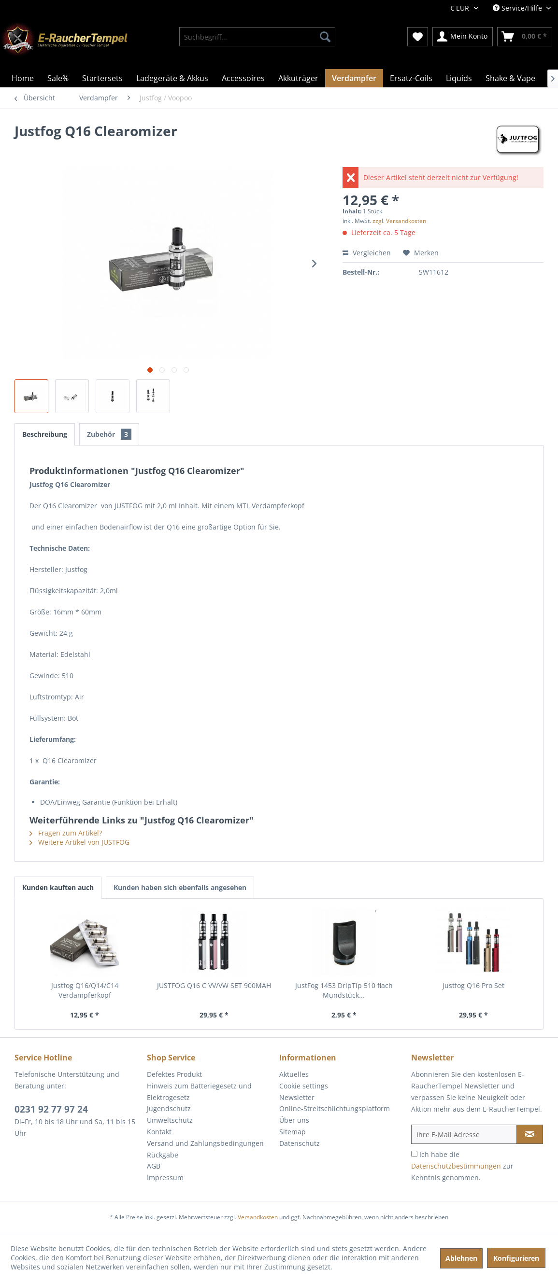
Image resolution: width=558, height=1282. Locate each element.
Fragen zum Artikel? (65, 832)
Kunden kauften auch (58, 887)
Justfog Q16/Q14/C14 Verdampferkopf (84, 990)
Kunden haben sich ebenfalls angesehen (180, 887)
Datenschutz (299, 1143)
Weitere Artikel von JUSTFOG (79, 842)
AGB (153, 1166)
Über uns (294, 1120)
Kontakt (159, 1131)
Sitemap (292, 1131)
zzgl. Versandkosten (399, 221)
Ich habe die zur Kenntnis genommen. (462, 1166)
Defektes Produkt (174, 1074)
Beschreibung (44, 434)
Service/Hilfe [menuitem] (518, 8)
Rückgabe (162, 1154)
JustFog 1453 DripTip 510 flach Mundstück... (344, 990)
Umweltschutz (170, 1120)
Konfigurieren (516, 1258)
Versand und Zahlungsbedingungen (205, 1143)
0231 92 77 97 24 (51, 1109)
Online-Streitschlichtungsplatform (334, 1108)
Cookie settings (303, 1085)
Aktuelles (294, 1074)
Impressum (165, 1177)
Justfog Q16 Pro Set (473, 985)
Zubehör (109, 434)
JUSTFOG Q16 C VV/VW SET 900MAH (214, 985)
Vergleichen (367, 252)
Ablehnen (461, 1258)
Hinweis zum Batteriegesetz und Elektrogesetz (199, 1091)
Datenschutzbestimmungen (456, 1166)
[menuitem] (257, 36)
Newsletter (297, 1097)
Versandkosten (258, 1217)
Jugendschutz (169, 1108)
